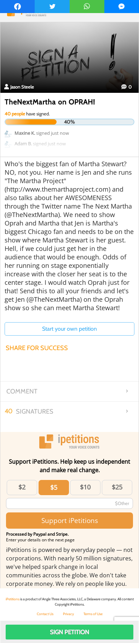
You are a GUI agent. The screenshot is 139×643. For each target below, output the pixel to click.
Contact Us (45, 614)
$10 (85, 487)
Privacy (68, 614)
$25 (117, 487)
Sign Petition (69, 632)
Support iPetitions (69, 520)
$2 (21, 487)
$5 (53, 487)
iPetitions (12, 599)
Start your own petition (69, 328)
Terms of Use (93, 614)
